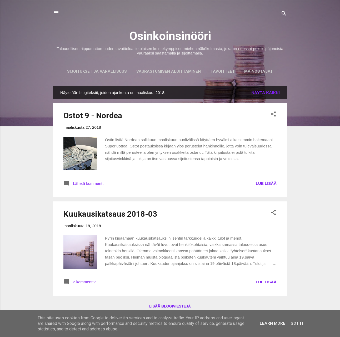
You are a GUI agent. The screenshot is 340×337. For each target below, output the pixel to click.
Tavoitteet (223, 71)
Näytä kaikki (266, 92)
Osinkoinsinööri (170, 36)
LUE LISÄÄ (266, 183)
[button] (273, 115)
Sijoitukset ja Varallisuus (97, 71)
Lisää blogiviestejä (170, 306)
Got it (297, 323)
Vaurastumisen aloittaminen (168, 71)
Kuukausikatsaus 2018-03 (110, 214)
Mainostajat (258, 71)
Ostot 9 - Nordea (92, 115)
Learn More (272, 323)
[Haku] (284, 14)
